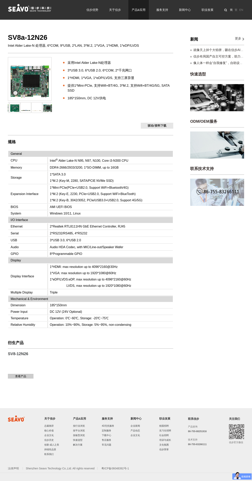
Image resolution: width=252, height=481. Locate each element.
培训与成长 (165, 440)
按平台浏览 (79, 430)
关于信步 (115, 9)
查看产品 (20, 376)
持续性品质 (50, 449)
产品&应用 (138, 9)
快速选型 (198, 74)
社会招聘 (164, 435)
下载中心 (106, 435)
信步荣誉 (164, 449)
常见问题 (106, 444)
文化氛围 (164, 444)
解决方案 (77, 444)
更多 (238, 38)
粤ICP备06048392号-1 (115, 468)
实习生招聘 (165, 430)
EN (241, 9)
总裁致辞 (49, 425)
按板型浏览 (79, 435)
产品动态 (135, 430)
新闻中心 (185, 9)
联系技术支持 (202, 168)
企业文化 (49, 435)
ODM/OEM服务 (203, 121)
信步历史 (49, 440)
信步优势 (92, 9)
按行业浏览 (79, 425)
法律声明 (14, 468)
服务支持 (162, 9)
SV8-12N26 (18, 354)
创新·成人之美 (51, 444)
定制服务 (106, 430)
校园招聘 (164, 425)
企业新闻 (135, 425)
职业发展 (207, 9)
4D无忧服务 (108, 425)
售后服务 (106, 440)
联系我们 (49, 454)
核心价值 (49, 430)
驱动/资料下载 (157, 125)
